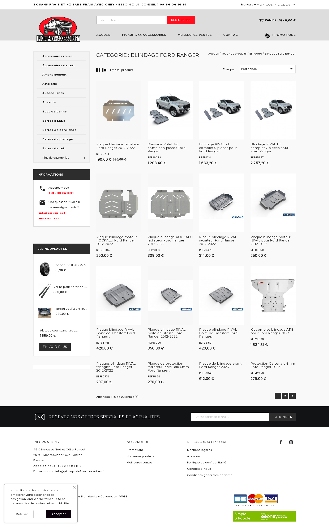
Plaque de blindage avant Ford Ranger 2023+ (220, 365)
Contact (231, 35)
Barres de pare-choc (59, 130)
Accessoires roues (57, 56)
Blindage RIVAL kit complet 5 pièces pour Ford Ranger (218, 147)
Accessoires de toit (58, 65)
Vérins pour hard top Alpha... (71, 286)
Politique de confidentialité (206, 462)
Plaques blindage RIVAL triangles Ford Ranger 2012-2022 (116, 366)
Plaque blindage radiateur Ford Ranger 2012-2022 (117, 146)
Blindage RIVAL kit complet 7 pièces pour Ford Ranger (269, 147)
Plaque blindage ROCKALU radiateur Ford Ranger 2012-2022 (170, 240)
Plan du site (89, 496)
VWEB (123, 496)
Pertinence (267, 68)
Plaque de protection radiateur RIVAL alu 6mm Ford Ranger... (168, 366)
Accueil (103, 35)
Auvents (49, 102)
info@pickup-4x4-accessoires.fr (80, 471)
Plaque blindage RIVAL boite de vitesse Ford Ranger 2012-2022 (166, 332)
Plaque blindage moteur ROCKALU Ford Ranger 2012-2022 (116, 240)
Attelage (49, 83)
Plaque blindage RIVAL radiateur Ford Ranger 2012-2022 (218, 240)
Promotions (284, 35)
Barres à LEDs (53, 120)
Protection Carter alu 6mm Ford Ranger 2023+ (273, 365)
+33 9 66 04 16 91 (60, 193)
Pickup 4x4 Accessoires (144, 35)
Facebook (281, 442)
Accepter (59, 514)
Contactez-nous (199, 469)
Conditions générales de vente (210, 475)
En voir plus (55, 347)
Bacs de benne (54, 111)
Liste (104, 70)
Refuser (22, 514)
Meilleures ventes (195, 35)
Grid (98, 70)
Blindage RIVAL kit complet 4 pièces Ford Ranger (166, 147)
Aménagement (54, 74)
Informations (46, 442)
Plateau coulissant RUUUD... (71, 308)
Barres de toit (54, 148)
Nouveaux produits (140, 456)
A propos (194, 456)
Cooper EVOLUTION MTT (71, 265)
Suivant (292, 396)
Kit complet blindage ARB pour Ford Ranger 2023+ (272, 331)
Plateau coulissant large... (59, 330)
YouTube (291, 442)
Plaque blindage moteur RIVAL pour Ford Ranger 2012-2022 (271, 240)
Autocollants (53, 93)
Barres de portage (57, 139)
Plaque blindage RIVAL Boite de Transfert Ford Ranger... (115, 332)
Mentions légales (199, 450)
